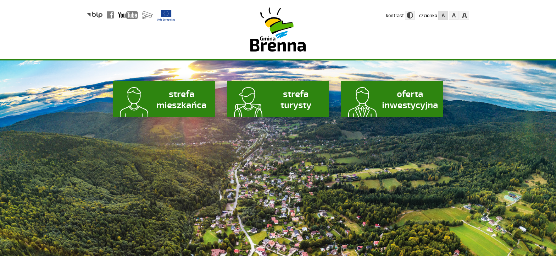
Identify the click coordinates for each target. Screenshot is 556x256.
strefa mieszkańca (181, 99)
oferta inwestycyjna (410, 99)
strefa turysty (295, 99)
